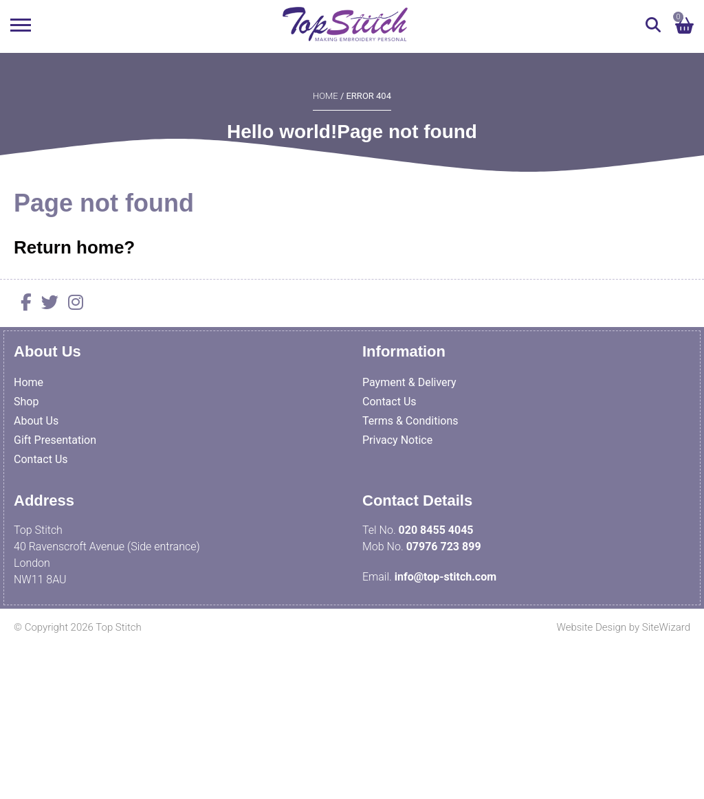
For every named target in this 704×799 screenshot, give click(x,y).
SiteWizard (666, 627)
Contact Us (41, 459)
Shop (26, 401)
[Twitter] (46, 304)
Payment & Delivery (409, 382)
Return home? (74, 247)
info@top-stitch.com (445, 576)
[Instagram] (72, 304)
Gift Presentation (55, 440)
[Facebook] (23, 304)
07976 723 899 (443, 546)
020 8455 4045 (436, 530)
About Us (36, 420)
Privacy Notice (397, 440)
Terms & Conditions (410, 420)
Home (325, 96)
